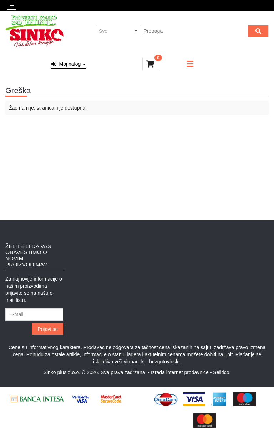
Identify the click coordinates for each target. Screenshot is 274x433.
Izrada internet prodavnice (180, 372)
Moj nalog (68, 64)
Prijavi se (47, 329)
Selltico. (221, 372)
